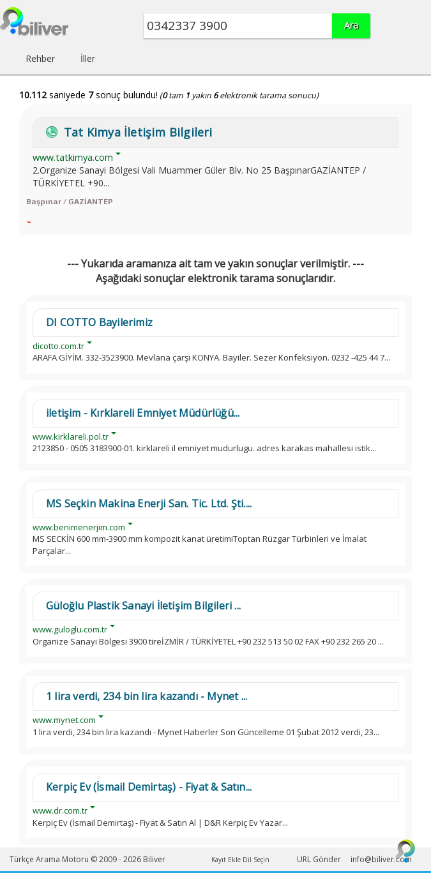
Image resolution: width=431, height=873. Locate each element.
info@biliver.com (381, 859)
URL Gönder (319, 859)
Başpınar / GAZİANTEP (69, 201)
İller (87, 58)
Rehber (40, 58)
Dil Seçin (256, 859)
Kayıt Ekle (226, 859)
